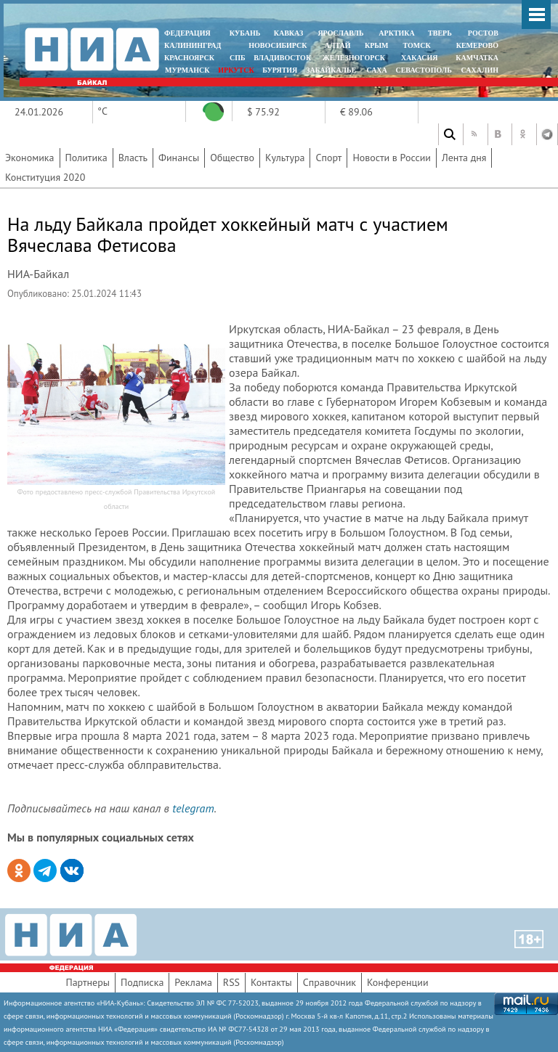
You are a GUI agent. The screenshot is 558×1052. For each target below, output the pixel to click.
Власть (132, 157)
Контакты (271, 982)
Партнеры (87, 982)
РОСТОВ (483, 33)
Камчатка (476, 58)
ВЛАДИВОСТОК (282, 58)
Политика (86, 157)
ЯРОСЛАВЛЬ (340, 33)
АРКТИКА (397, 33)
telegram (193, 808)
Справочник (329, 982)
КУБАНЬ (245, 33)
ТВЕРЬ (440, 33)
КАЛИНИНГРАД (192, 45)
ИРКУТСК (236, 70)
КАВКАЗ (289, 33)
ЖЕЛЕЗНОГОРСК (354, 58)
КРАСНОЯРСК (189, 58)
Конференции (398, 982)
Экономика (29, 157)
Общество (232, 157)
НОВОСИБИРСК (277, 45)
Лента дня (464, 157)
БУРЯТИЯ (279, 70)
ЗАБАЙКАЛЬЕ (332, 70)
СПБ (238, 58)
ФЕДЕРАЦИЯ (187, 33)
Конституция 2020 (45, 177)
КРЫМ (377, 45)
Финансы (178, 157)
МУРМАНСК (187, 70)
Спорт (328, 157)
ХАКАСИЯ (418, 58)
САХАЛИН (479, 70)
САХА (376, 70)
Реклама (193, 982)
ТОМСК (418, 45)
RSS (231, 982)
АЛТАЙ (338, 45)
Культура (285, 157)
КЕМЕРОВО (477, 45)
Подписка (142, 982)
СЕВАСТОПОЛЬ (423, 70)
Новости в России (391, 157)
